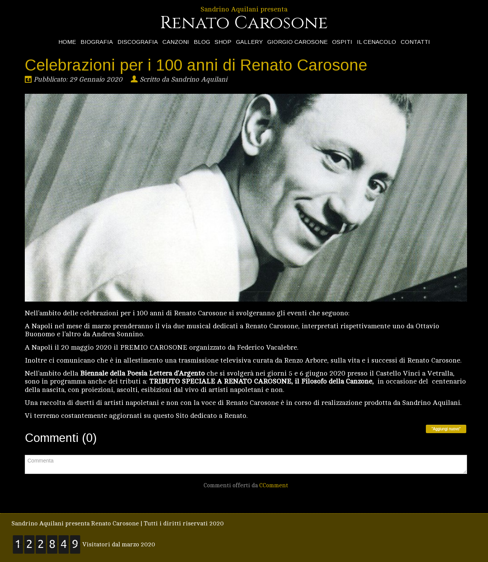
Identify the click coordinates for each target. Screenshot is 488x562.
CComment (273, 485)
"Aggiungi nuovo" (446, 429)
